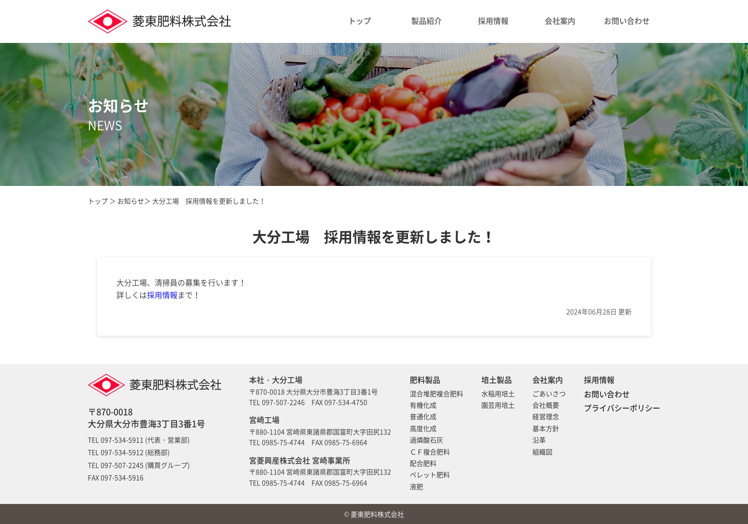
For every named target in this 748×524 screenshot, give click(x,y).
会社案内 (560, 20)
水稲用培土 (498, 393)
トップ (359, 20)
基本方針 (545, 428)
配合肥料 (423, 463)
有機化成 (423, 405)
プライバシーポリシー (622, 407)
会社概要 (545, 405)
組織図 (542, 451)
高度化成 (423, 428)
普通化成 (423, 416)
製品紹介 (426, 20)
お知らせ (130, 200)
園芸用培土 (498, 405)
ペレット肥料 (430, 474)
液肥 (416, 486)
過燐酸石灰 (426, 439)
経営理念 (545, 416)
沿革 (539, 439)
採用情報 (493, 20)
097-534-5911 (122, 439)
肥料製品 (425, 379)
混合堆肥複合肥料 (436, 393)
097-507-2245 (122, 465)
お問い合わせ (627, 20)
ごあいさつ (549, 393)
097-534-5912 (122, 452)
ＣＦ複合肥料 (430, 451)
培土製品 (496, 379)
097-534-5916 (122, 477)
